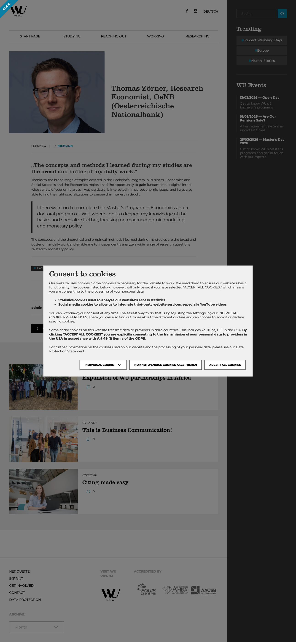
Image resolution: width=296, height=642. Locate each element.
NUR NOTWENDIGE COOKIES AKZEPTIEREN (165, 365)
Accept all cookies (225, 365)
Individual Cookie (99, 365)
